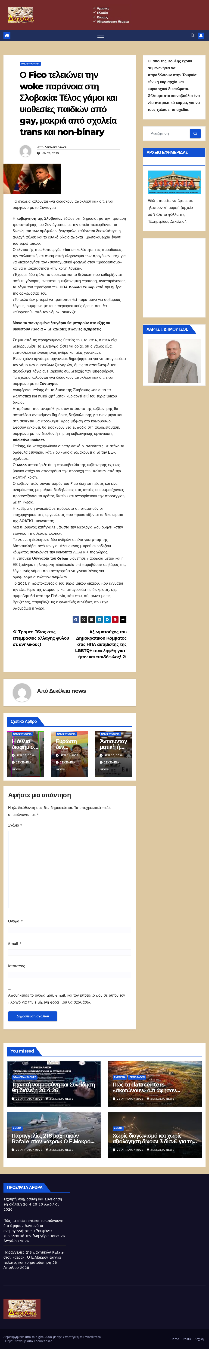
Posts (187, 1339)
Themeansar (43, 1341)
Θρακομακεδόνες (24, 1077)
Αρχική (199, 1339)
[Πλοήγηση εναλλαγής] (100, 36)
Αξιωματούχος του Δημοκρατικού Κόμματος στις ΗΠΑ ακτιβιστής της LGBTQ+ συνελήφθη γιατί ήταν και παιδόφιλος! (101, 644)
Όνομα (15, 921)
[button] (192, 35)
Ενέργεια (120, 1077)
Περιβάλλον (137, 1077)
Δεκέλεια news (55, 147)
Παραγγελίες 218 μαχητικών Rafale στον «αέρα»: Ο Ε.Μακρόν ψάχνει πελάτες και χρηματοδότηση (33, 1257)
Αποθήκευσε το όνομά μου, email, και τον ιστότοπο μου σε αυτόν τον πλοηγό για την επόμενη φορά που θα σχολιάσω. (66, 998)
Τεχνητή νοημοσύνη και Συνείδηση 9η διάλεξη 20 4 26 (53, 1087)
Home (175, 1339)
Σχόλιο (15, 825)
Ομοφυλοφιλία (30, 63)
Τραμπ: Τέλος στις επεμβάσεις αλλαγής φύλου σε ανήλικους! (41, 638)
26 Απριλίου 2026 (30, 1098)
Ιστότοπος (16, 966)
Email (15, 943)
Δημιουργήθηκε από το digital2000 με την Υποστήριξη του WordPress (52, 1337)
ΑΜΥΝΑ (17, 1128)
